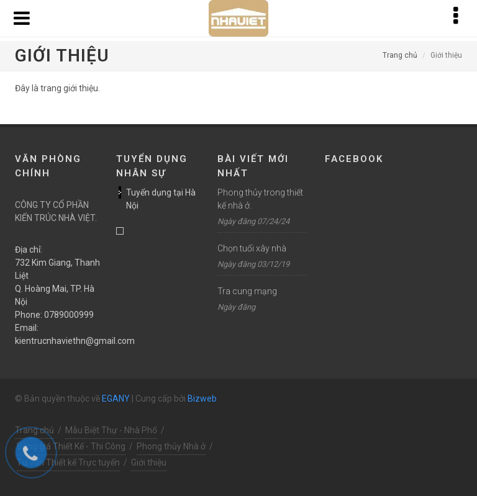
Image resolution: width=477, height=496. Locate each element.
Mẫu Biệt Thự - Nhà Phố (111, 430)
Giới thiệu (148, 462)
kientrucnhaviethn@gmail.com (75, 341)
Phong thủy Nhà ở (171, 446)
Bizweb (202, 399)
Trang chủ (400, 55)
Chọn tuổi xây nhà (251, 248)
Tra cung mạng (247, 291)
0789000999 (69, 315)
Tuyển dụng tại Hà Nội (161, 198)
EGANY (116, 399)
